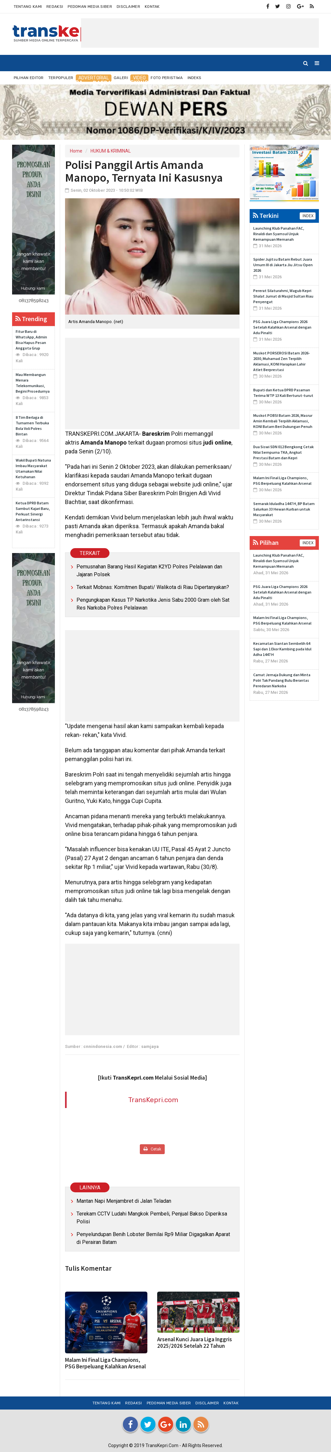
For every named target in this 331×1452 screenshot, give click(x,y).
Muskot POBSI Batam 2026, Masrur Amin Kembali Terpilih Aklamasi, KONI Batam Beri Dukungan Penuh (282, 421)
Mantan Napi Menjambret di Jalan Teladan (123, 1201)
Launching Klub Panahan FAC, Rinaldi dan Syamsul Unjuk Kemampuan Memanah (278, 234)
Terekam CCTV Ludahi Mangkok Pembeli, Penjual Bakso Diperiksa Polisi (151, 1218)
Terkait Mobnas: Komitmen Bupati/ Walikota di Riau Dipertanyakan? (152, 587)
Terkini (266, 215)
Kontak (152, 6)
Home (28, 83)
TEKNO (293, 83)
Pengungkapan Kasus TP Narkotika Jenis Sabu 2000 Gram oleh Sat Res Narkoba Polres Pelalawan (152, 604)
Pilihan (266, 542)
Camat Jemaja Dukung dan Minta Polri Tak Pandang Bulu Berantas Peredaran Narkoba (281, 680)
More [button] (137, 102)
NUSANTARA (66, 83)
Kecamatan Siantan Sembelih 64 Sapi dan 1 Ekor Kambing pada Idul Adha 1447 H (282, 649)
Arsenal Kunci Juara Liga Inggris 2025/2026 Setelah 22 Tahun (194, 1342)
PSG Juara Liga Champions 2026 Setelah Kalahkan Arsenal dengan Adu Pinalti (282, 327)
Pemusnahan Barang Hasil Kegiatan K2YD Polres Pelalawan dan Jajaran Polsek (149, 570)
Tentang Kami (28, 6)
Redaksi (54, 6)
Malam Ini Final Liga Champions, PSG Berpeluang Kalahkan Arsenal (105, 1363)
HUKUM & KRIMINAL (111, 151)
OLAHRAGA (258, 83)
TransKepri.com (153, 1100)
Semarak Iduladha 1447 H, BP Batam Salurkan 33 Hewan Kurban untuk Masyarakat (284, 509)
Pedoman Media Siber (90, 6)
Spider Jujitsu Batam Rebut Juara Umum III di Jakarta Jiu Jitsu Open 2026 (283, 265)
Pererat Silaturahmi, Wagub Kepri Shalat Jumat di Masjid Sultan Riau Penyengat (283, 296)
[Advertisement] (200, 33)
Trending (31, 319)
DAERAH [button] (104, 83)
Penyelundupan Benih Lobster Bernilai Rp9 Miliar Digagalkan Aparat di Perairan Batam (153, 1238)
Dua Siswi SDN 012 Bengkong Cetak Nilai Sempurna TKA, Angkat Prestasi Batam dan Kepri (283, 452)
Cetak (152, 1149)
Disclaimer (128, 6)
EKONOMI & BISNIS (155, 83)
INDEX (308, 216)
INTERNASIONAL (212, 83)
